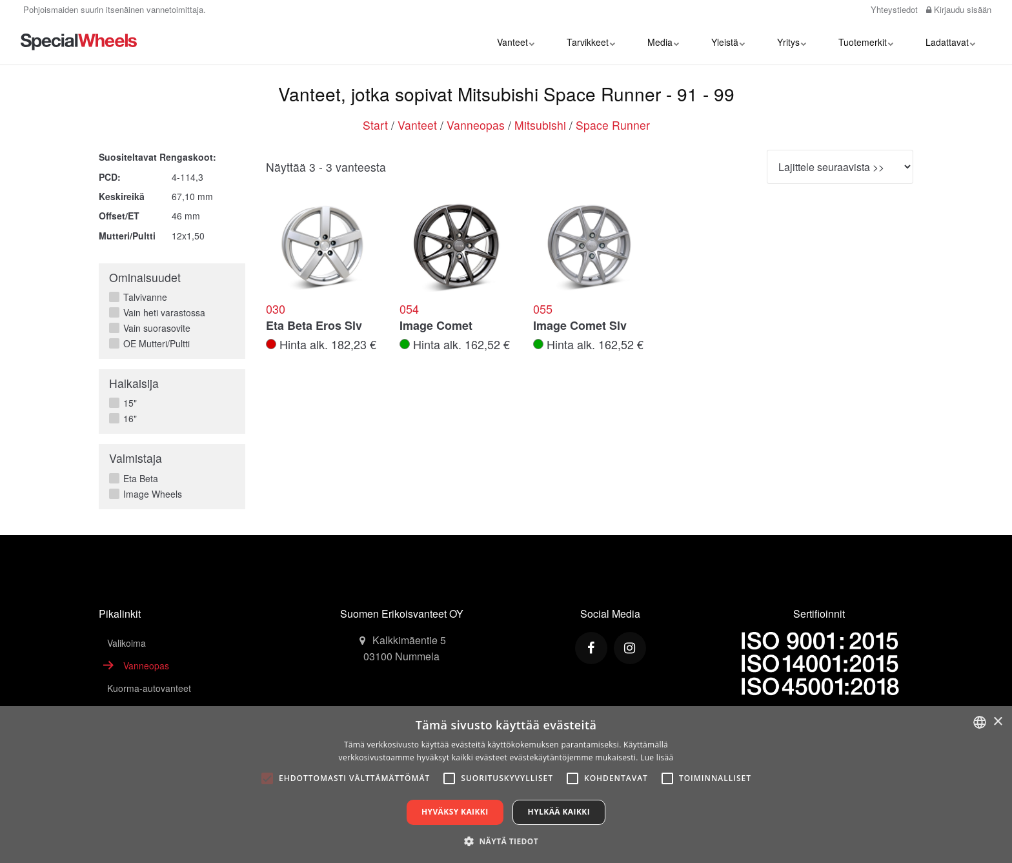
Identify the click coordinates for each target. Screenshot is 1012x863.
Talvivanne (142, 297)
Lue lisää (656, 757)
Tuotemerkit (865, 42)
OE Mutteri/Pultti (153, 343)
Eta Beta (138, 478)
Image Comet (436, 326)
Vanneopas (476, 125)
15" (127, 403)
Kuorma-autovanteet (149, 688)
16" (127, 418)
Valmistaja (135, 458)
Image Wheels (149, 494)
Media (663, 42)
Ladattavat (950, 42)
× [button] (997, 722)
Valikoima (126, 642)
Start (375, 125)
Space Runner (613, 125)
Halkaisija (134, 383)
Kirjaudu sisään (958, 9)
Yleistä (728, 42)
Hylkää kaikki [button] (559, 811)
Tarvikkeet (591, 42)
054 (409, 309)
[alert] (506, 784)
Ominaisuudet (145, 277)
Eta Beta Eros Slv (314, 326)
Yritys (791, 42)
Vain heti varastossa (161, 312)
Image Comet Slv (580, 326)
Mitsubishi (540, 125)
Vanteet (515, 42)
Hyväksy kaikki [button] (455, 811)
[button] (506, 841)
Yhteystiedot (893, 9)
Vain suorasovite (154, 328)
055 (542, 309)
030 (275, 309)
